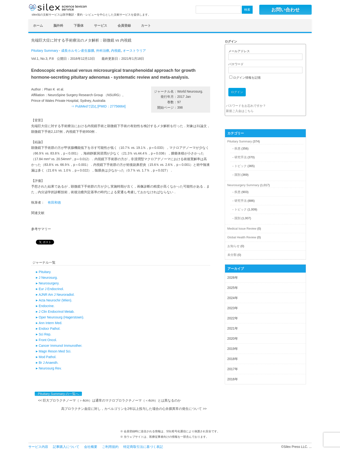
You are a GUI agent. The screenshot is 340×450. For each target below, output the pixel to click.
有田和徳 (54, 202)
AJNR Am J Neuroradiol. (57, 294)
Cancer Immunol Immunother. (60, 345)
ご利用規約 (110, 447)
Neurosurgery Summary (243, 185)
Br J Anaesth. (48, 362)
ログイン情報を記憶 (245, 77)
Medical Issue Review (241, 228)
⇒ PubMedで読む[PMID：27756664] (98, 106)
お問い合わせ (285, 9)
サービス (100, 25)
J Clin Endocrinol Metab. (57, 311)
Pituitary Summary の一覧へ (58, 394)
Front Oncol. (48, 340)
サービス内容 (38, 447)
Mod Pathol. (47, 357)
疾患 (237, 148)
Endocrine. (47, 306)
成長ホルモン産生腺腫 (77, 50)
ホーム (38, 25)
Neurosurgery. (49, 283)
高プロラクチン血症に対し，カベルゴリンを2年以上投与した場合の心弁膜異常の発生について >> (134, 409)
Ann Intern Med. (50, 323)
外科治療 (102, 50)
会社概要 (90, 447)
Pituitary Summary (44, 50)
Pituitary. (45, 272)
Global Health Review (241, 237)
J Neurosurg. (48, 277)
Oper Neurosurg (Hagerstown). (61, 317)
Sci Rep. (45, 334)
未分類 (232, 255)
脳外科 (58, 25)
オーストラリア (134, 50)
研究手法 (240, 157)
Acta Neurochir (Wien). (55, 300)
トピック (240, 166)
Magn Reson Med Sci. (55, 351)
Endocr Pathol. (49, 328)
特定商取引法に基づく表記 (143, 447)
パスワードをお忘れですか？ (246, 105)
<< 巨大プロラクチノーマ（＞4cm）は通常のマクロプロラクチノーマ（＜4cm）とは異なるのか (111, 400)
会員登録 (124, 25)
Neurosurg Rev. (50, 368)
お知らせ (233, 246)
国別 (237, 174)
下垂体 (79, 25)
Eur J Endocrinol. (51, 289)
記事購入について (66, 447)
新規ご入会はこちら (240, 111)
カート (146, 25)
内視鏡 (116, 50)
